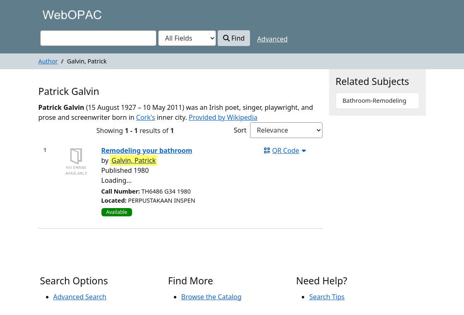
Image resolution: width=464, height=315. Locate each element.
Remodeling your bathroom (146, 150)
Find (234, 38)
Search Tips (326, 296)
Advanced (272, 39)
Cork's (145, 117)
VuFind (55, 14)
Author (48, 61)
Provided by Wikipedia (223, 117)
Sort (240, 130)
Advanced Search (79, 296)
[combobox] (98, 38)
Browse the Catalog (211, 296)
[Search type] (187, 38)
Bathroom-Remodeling (374, 100)
